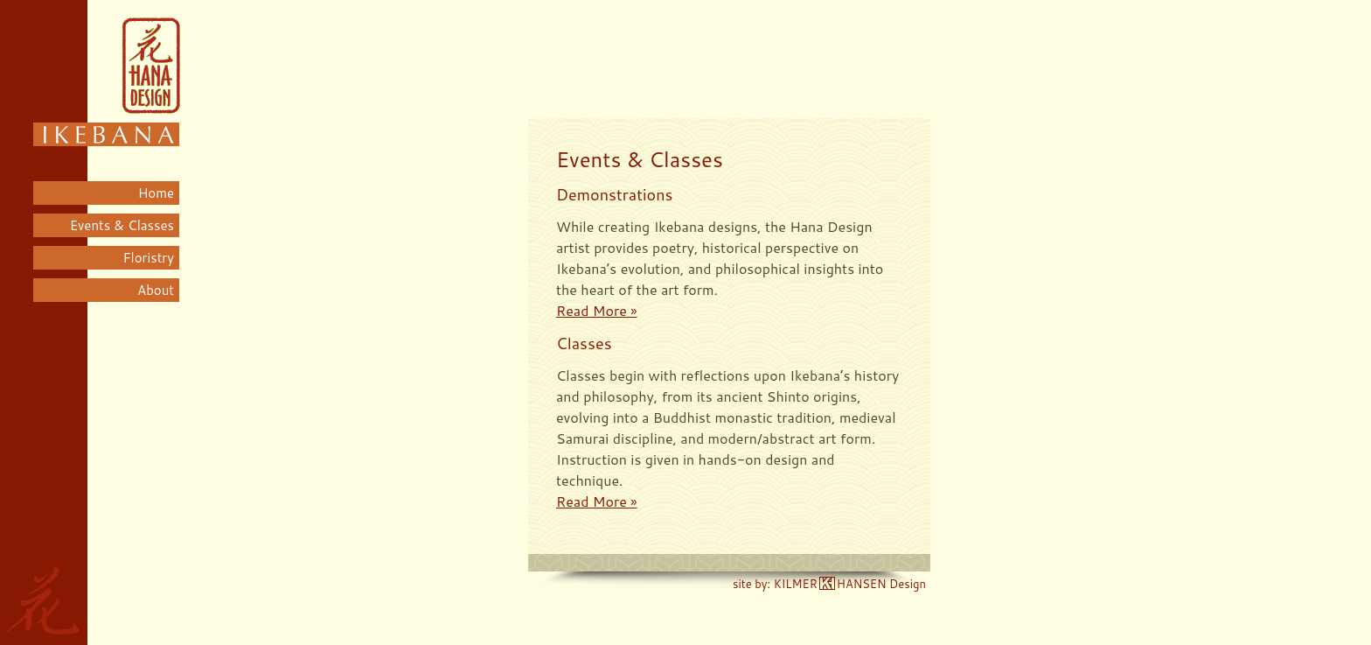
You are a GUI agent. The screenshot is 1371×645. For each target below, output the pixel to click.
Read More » (596, 310)
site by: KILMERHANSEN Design (829, 584)
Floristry (148, 258)
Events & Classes (122, 225)
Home (156, 193)
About (155, 290)
